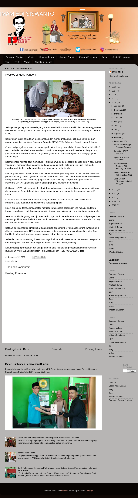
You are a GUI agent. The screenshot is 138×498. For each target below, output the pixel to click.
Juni (116, 125)
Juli (116, 129)
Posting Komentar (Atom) (27, 355)
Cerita (31, 57)
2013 (114, 87)
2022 (114, 193)
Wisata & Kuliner (43, 62)
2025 (114, 205)
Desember (119, 141)
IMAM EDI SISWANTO (27, 14)
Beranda (57, 349)
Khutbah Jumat (66, 57)
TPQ (17, 62)
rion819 (64, 490)
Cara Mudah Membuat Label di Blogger (123, 181)
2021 (114, 189)
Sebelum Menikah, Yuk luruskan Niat (123, 173)
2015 (114, 95)
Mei (116, 122)
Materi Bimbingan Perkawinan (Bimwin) (27, 364)
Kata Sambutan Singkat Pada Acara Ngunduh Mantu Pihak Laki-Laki (48, 438)
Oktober (118, 137)
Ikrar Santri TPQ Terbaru (121, 152)
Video (27, 62)
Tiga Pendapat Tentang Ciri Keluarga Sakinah (123, 166)
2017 (114, 98)
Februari (118, 110)
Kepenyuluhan (46, 57)
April (116, 118)
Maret (117, 114)
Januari (117, 106)
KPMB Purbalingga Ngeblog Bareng (122, 146)
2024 (114, 201)
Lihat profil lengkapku (118, 76)
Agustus (118, 133)
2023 (114, 197)
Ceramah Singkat (14, 57)
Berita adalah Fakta (26, 453)
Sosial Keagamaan (121, 57)
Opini (104, 57)
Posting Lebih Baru (17, 349)
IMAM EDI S (117, 72)
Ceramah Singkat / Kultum (120, 400)
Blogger (90, 490)
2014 (114, 91)
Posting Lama (93, 349)
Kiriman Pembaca (88, 57)
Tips (7, 62)
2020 (114, 103)
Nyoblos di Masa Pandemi (121, 158)
